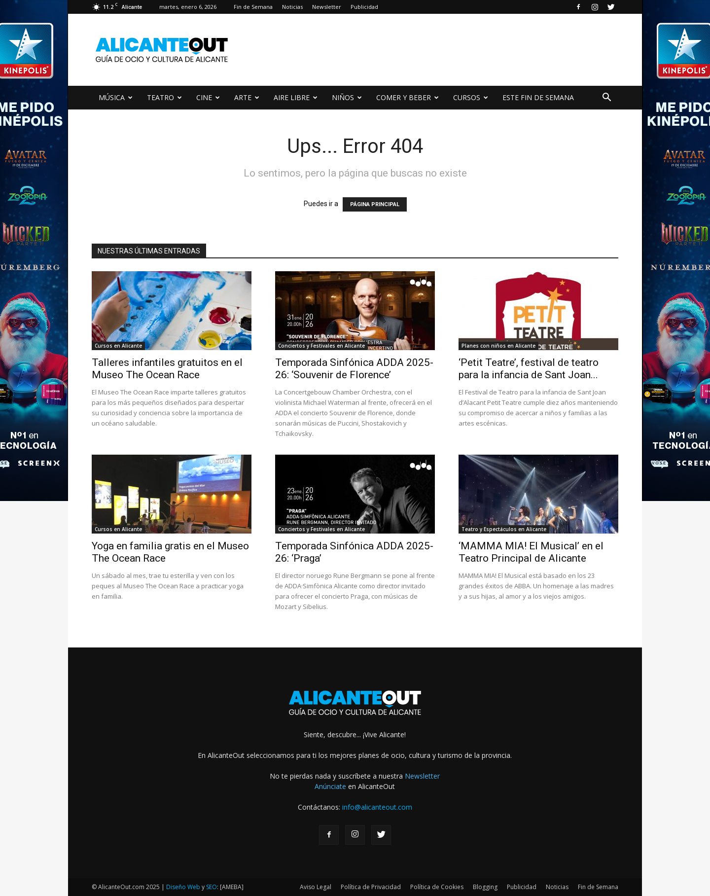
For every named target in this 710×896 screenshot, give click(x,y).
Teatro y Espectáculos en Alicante (504, 529)
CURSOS (470, 97)
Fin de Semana (253, 6)
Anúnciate (330, 786)
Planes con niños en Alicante (498, 345)
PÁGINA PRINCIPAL (374, 204)
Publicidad (364, 6)
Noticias (292, 6)
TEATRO (164, 97)
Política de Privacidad (371, 887)
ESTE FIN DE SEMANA (538, 97)
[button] (606, 98)
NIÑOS (347, 97)
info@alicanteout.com (377, 807)
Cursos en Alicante (118, 345)
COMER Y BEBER (407, 97)
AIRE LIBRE (296, 97)
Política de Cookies (436, 887)
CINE (208, 97)
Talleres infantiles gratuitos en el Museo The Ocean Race (167, 369)
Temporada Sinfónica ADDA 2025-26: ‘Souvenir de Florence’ (354, 369)
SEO (211, 887)
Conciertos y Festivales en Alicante (321, 345)
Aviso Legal (315, 887)
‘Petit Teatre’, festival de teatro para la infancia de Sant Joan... (529, 369)
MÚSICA (116, 97)
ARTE (246, 97)
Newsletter (326, 6)
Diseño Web (183, 887)
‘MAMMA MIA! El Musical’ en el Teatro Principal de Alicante (531, 552)
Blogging (485, 887)
